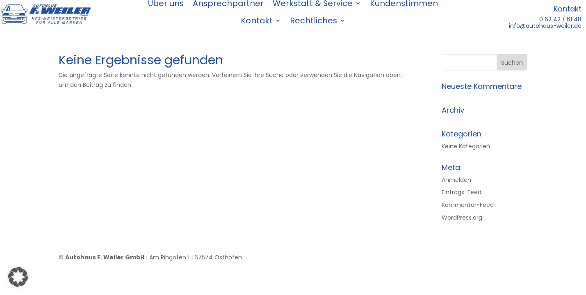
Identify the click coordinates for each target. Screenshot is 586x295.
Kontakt (257, 21)
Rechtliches (313, 21)
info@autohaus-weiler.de (545, 26)
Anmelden (456, 180)
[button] (18, 277)
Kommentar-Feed (468, 205)
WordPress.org (462, 217)
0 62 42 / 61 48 (560, 19)
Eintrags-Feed (461, 192)
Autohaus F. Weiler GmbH (104, 257)
